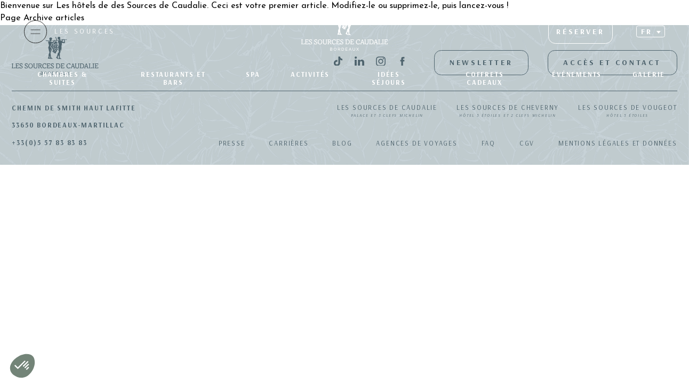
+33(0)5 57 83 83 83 (49, 142)
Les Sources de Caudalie (387, 111)
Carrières (288, 143)
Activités (310, 74)
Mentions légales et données (617, 143)
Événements (577, 74)
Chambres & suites (62, 78)
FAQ (488, 143)
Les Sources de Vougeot (627, 111)
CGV (526, 143)
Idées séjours (389, 78)
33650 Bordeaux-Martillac (68, 125)
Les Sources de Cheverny (507, 111)
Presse (232, 143)
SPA (253, 74)
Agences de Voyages (416, 143)
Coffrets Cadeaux (484, 78)
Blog (342, 143)
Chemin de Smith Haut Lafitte (73, 107)
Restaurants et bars (173, 78)
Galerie (649, 74)
